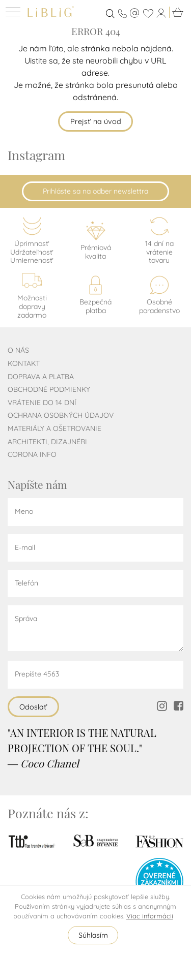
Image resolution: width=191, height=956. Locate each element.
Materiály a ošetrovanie (54, 428)
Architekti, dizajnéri (47, 441)
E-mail (25, 547)
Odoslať (33, 707)
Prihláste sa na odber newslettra (95, 191)
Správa (26, 618)
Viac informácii (149, 916)
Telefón (26, 583)
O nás (18, 350)
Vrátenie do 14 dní (42, 402)
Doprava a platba (41, 376)
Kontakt (24, 363)
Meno (24, 511)
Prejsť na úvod (95, 121)
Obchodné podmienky (49, 389)
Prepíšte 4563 (37, 674)
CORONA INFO (32, 454)
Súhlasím (93, 935)
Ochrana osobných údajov (61, 415)
